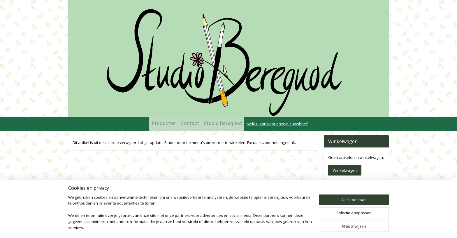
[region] (190, 216)
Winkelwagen (345, 170)
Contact (189, 124)
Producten (164, 124)
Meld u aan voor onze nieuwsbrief (277, 123)
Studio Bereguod (223, 124)
